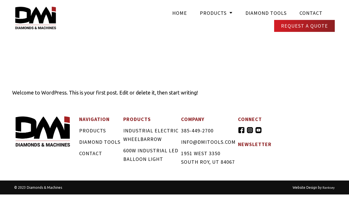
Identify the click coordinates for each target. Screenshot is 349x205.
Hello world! (56, 76)
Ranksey (329, 187)
